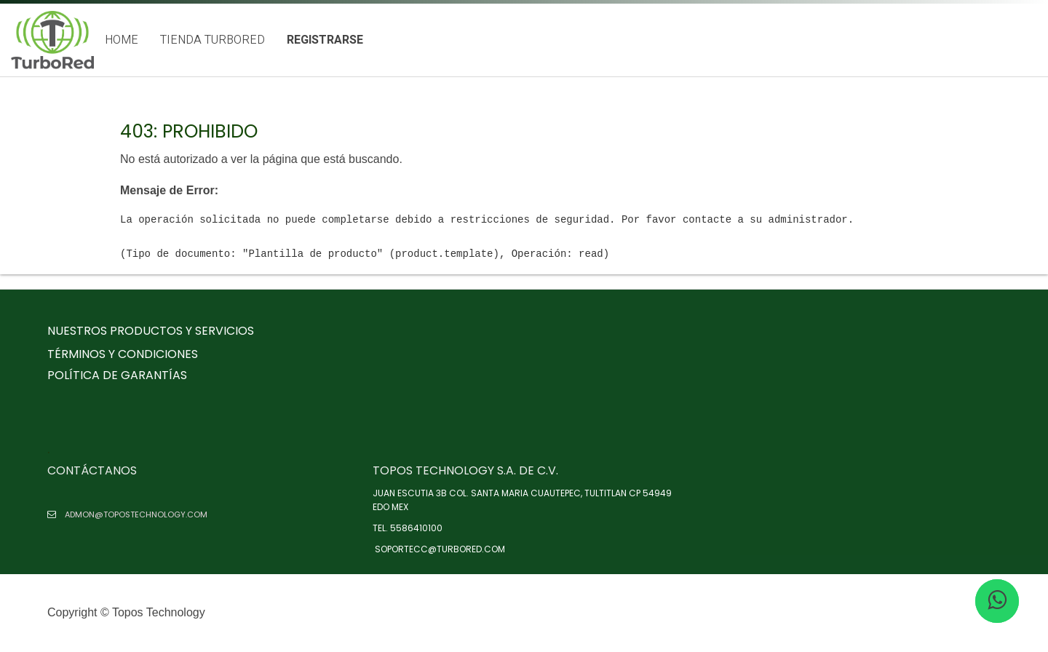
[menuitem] (121, 40)
